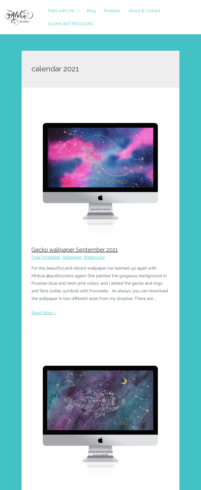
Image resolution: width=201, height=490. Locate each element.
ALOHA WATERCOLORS (70, 23)
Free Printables (45, 257)
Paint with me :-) (63, 10)
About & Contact (144, 10)
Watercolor (94, 257)
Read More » (43, 312)
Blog (91, 10)
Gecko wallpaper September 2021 (74, 249)
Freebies (112, 10)
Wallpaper (72, 257)
